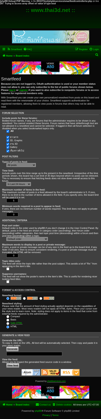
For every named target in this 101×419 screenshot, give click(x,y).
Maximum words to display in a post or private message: (34, 244)
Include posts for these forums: (19, 118)
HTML (11, 326)
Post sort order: (11, 225)
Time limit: (8, 170)
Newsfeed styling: (12, 303)
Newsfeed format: (12, 295)
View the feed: (10, 359)
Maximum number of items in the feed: (23, 189)
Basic (11, 319)
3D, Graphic (16, 140)
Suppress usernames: (14, 274)
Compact (13, 316)
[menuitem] (14, 49)
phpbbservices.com (56, 381)
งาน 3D (14, 144)
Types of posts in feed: (15, 162)
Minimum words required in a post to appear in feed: (31, 206)
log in (12, 90)
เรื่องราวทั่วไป (17, 150)
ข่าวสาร (14, 137)
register (23, 90)
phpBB (38, 411)
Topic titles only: (11, 261)
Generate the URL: (12, 340)
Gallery (13, 147)
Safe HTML (17, 323)
